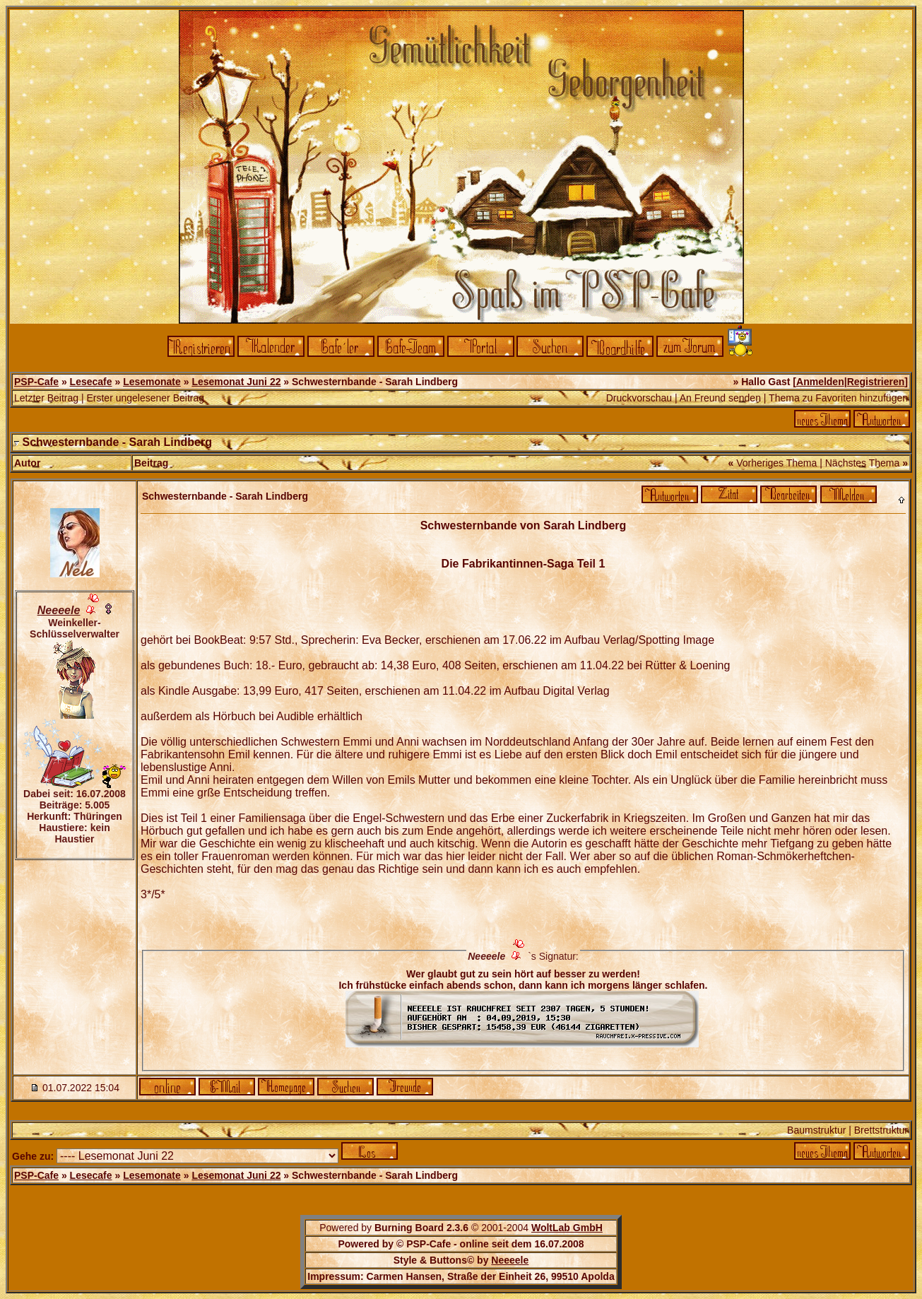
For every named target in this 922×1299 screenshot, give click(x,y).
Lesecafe (91, 381)
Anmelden (820, 381)
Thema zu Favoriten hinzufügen (838, 398)
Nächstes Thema (862, 463)
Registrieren (876, 381)
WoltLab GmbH (567, 1227)
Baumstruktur (816, 1130)
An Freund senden (720, 398)
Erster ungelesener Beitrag (145, 398)
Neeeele (509, 1260)
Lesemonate (152, 381)
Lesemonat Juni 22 (235, 381)
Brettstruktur (881, 1130)
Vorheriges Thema (776, 463)
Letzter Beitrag (46, 398)
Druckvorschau (639, 398)
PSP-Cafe (36, 381)
